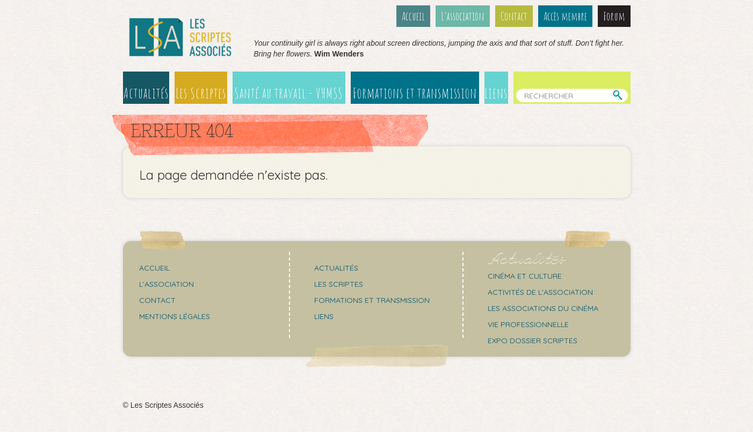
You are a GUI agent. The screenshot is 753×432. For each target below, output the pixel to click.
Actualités (146, 93)
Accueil (413, 16)
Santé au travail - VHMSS (288, 93)
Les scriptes (338, 284)
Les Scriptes (201, 93)
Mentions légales (174, 316)
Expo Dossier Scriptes (532, 340)
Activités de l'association (540, 292)
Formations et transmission (415, 93)
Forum (614, 16)
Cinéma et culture (525, 276)
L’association (462, 16)
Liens (496, 93)
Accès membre (565, 16)
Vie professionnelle (528, 324)
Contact (514, 16)
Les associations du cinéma (543, 308)
